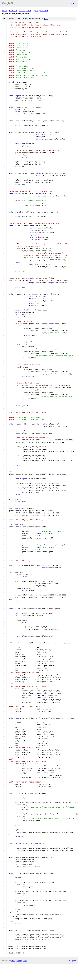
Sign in (73, 3)
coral (4, 10)
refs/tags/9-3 (25, 10)
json (74, 961)
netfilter (44, 10)
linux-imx (13, 10)
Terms (25, 961)
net (36, 10)
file (46, 19)
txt (69, 961)
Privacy (19, 961)
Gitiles (13, 961)
